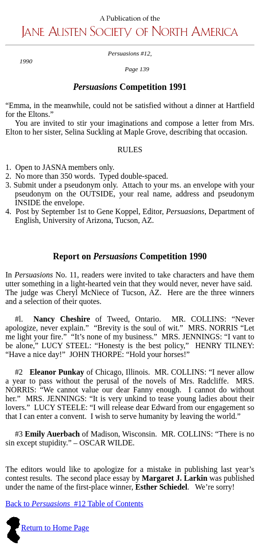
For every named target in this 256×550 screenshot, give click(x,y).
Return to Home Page (55, 527)
